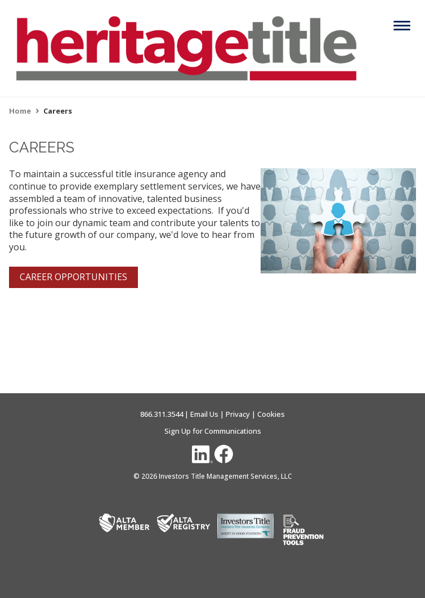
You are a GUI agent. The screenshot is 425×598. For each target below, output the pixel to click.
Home (20, 111)
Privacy (238, 414)
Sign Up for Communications (212, 431)
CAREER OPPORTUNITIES (73, 277)
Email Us (204, 414)
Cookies (271, 414)
